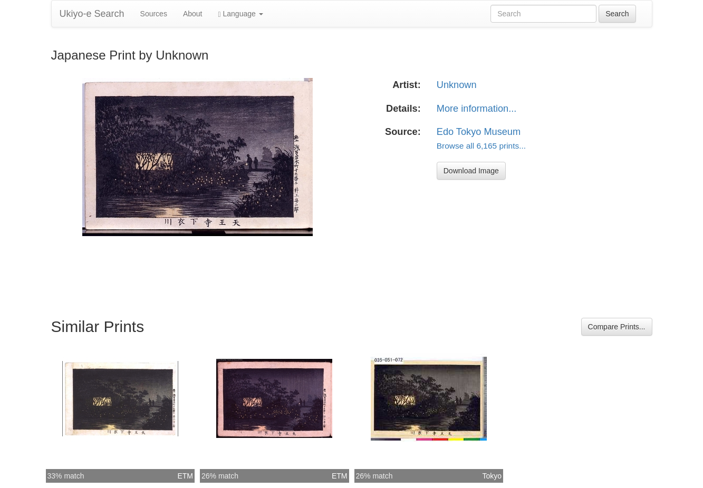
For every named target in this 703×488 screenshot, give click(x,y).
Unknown (457, 85)
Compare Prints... (617, 327)
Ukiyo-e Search (92, 13)
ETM (185, 476)
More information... (477, 108)
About (193, 13)
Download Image (471, 171)
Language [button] (240, 13)
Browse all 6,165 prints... (481, 145)
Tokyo (492, 476)
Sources (153, 13)
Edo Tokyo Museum (479, 131)
